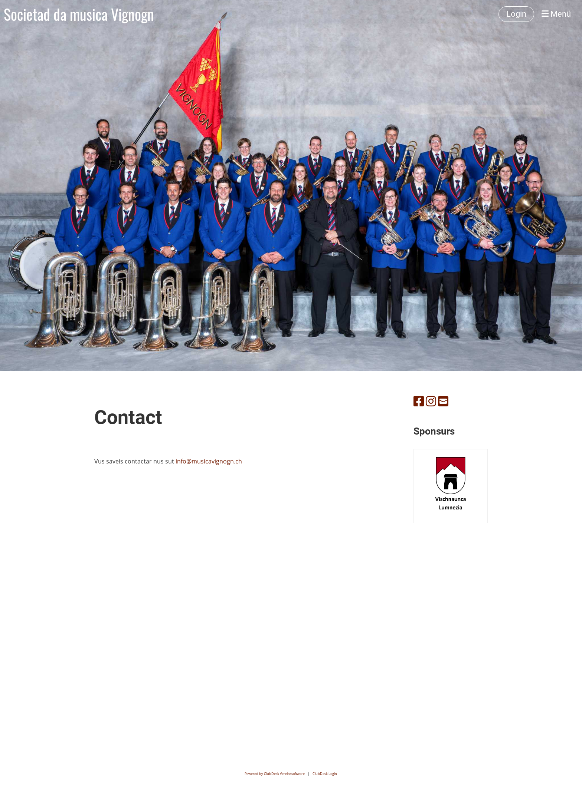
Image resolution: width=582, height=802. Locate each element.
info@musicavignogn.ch (209, 461)
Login (516, 14)
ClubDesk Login (325, 773)
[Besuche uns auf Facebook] (418, 401)
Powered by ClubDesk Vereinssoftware (275, 773)
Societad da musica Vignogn (79, 14)
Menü (556, 14)
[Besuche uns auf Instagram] (431, 401)
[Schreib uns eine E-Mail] (443, 401)
